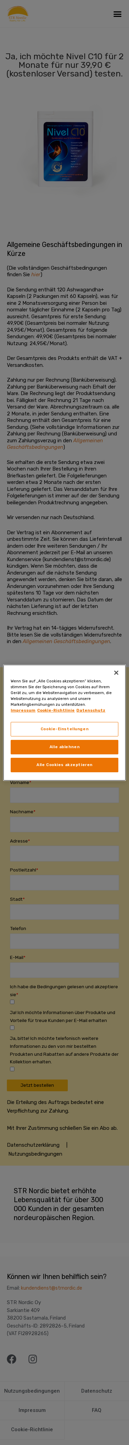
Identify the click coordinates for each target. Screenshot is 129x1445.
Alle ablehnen (64, 746)
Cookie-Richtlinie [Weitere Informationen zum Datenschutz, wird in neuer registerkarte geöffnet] (56, 710)
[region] (64, 722)
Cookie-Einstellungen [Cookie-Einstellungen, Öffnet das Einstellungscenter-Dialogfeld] (64, 728)
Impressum (23, 710)
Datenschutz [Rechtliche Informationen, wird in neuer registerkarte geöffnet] (90, 710)
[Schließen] (116, 672)
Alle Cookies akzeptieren (64, 764)
